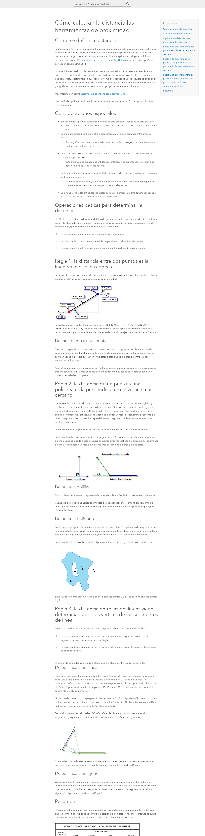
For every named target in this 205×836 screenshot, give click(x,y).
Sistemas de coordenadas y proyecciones (104, 93)
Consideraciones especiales (177, 33)
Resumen (168, 90)
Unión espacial (126, 60)
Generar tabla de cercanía (101, 60)
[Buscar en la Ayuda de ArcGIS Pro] (99, 3)
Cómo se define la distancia (177, 29)
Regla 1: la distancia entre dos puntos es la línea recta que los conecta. (179, 50)
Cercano (81, 60)
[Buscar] (127, 3)
